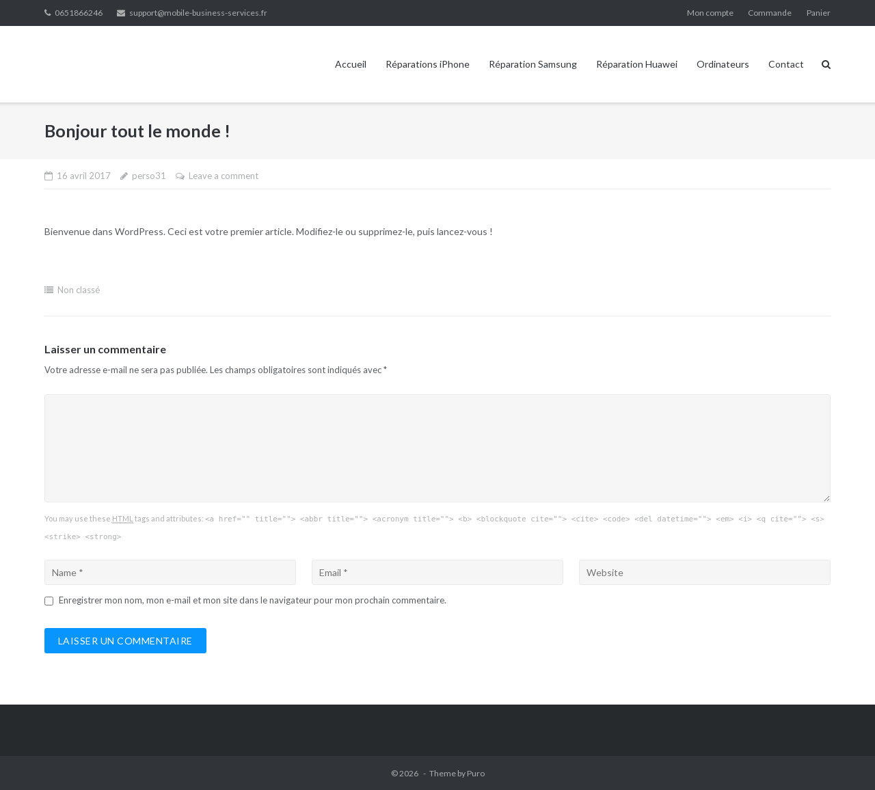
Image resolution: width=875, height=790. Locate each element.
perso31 (149, 175)
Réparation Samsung (533, 64)
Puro (476, 773)
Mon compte (710, 13)
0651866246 (79, 13)
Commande (770, 13)
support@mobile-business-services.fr (198, 13)
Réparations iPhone (428, 64)
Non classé (78, 289)
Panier (819, 13)
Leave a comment (223, 175)
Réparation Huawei (636, 64)
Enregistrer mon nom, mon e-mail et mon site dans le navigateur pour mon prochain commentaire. (252, 600)
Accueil (350, 64)
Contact (786, 64)
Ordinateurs (723, 64)
